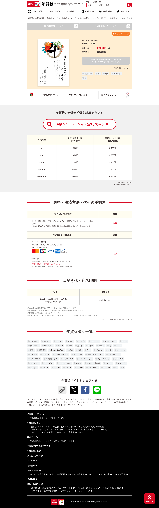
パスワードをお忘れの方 (99, 474)
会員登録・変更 (96, 2)
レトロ (118, 346)
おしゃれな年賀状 (68, 427)
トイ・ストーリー (85, 359)
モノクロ (106, 367)
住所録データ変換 (51, 441)
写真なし (117, 74)
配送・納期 (60, 418)
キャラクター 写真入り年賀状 (91, 427)
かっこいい (95, 341)
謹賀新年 (42, 350)
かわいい (59, 341)
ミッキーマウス (114, 354)
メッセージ (121, 350)
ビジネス (99, 350)
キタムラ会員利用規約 (111, 488)
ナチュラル (34, 346)
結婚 (71, 350)
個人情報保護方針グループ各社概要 (57, 488)
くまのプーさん (51, 359)
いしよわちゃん (65, 363)
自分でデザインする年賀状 (43, 432)
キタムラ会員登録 (37, 474)
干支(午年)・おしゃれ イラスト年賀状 (48, 430)
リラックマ (119, 359)
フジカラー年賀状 (93, 363)
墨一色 (79, 346)
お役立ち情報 (107, 11)
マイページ (108, 2)
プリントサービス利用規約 (43, 491)
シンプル (82, 341)
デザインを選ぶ (38, 11)
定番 (106, 74)
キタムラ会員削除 (76, 474)
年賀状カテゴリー (34, 423)
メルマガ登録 (119, 474)
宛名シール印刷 (67, 441)
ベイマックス (68, 359)
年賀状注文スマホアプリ (37, 446)
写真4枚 (80, 367)
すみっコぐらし (103, 359)
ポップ (124, 341)
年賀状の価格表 (36, 418)
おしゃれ (46, 341)
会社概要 (34, 488)
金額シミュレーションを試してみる (77, 124)
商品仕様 (49, 418)
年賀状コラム (33, 451)
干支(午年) (88, 74)
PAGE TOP (149, 501)
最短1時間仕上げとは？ (121, 68)
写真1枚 (45, 367)
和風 (70, 346)
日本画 (90, 346)
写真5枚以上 (93, 367)
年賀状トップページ (35, 414)
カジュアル (48, 346)
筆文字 (60, 346)
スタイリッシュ (110, 341)
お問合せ (31, 466)
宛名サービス (55, 11)
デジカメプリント (66, 491)
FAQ (87, 2)
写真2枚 (57, 367)
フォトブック (84, 491)
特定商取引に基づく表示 (87, 488)
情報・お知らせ (33, 484)
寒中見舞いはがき (76, 432)
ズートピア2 (48, 363)
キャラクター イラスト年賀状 (78, 430)
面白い (70, 341)
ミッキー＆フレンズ (95, 354)
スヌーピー (122, 363)
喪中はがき (61, 432)
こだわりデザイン (61, 354)
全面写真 (33, 354)
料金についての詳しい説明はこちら (115, 319)
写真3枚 (68, 367)
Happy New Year (57, 350)
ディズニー (78, 354)
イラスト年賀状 (52, 427)
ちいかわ (109, 363)
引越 (88, 350)
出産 (80, 350)
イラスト (45, 354)
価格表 (71, 11)
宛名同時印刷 (36, 441)
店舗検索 (31, 479)
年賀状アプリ (90, 11)
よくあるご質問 (33, 456)
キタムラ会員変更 (57, 474)
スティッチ (34, 363)
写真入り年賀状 (36, 427)
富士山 (101, 346)
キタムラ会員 (33, 470)
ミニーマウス (35, 359)
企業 (110, 350)
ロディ (78, 363)
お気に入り (125, 11)
